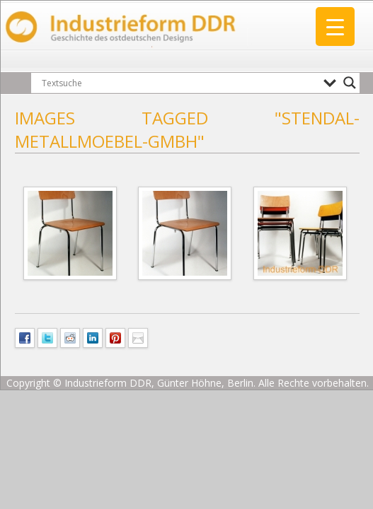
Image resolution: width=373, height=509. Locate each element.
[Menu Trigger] (335, 26)
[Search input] (179, 83)
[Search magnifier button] (350, 83)
